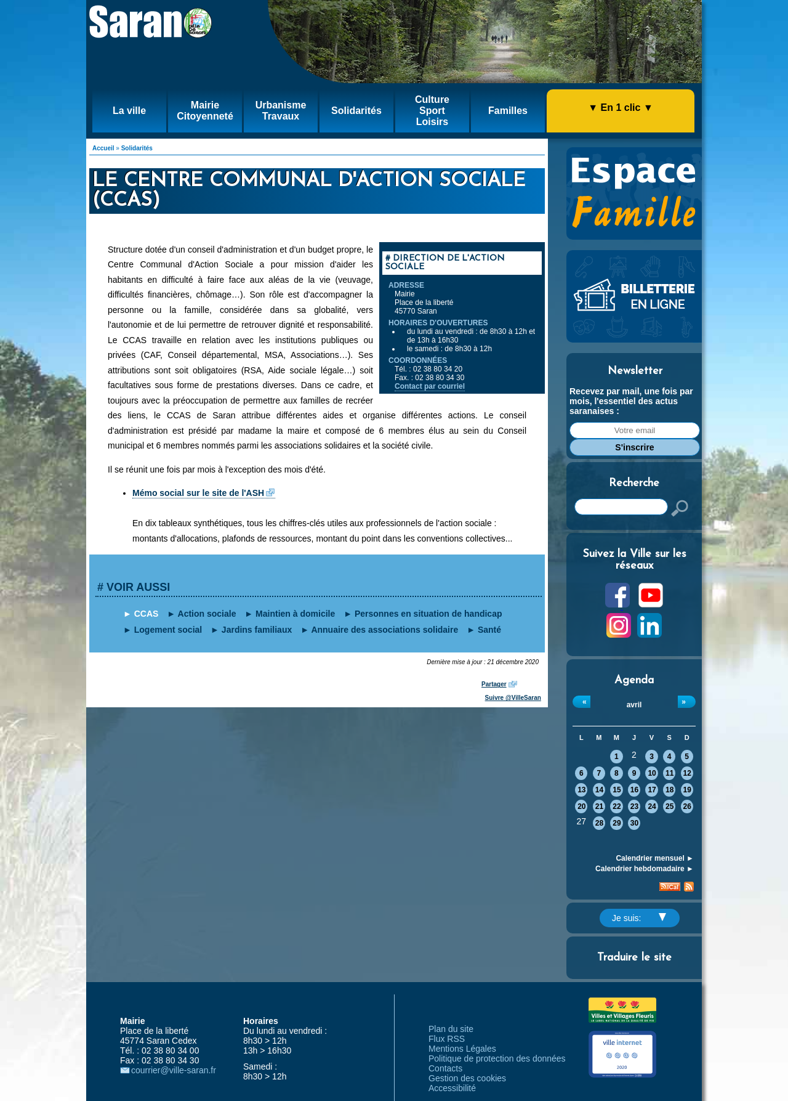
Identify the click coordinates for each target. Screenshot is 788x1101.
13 (581, 790)
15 (617, 790)
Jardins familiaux (257, 630)
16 (634, 790)
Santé (489, 630)
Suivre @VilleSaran (513, 697)
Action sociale (207, 614)
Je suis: (639, 918)
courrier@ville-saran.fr (173, 1070)
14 (599, 790)
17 (652, 790)
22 (617, 806)
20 (581, 806)
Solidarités (137, 148)
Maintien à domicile (295, 614)
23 (634, 806)
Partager (494, 684)
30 (634, 823)
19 (687, 790)
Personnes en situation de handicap (428, 614)
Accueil (103, 148)
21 (599, 806)
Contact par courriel (430, 386)
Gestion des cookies (467, 1078)
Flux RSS (446, 1039)
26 (687, 806)
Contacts (445, 1068)
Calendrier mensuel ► (655, 858)
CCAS (146, 614)
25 (669, 806)
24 (652, 806)
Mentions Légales (462, 1049)
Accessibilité (452, 1088)
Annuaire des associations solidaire (384, 630)
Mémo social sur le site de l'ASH (198, 493)
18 (669, 790)
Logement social (168, 630)
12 (687, 773)
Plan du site (450, 1029)
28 (599, 823)
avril (634, 705)
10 (652, 773)
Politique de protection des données (497, 1058)
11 (669, 773)
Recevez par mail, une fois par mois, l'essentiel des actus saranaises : (631, 401)
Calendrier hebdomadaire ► (644, 868)
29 (617, 823)
